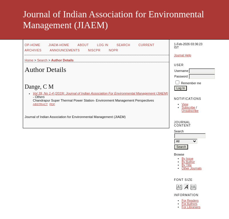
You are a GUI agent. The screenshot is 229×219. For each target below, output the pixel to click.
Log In (102, 45)
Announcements (65, 50)
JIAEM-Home (59, 45)
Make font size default (186, 186)
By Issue (187, 158)
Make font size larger (193, 186)
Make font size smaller (179, 186)
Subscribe (188, 107)
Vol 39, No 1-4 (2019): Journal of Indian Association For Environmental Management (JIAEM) (100, 93)
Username (181, 71)
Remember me (191, 83)
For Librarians (191, 207)
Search (123, 45)
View (185, 104)
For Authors (189, 203)
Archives (33, 50)
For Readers (190, 200)
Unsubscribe (190, 110)
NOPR (113, 50)
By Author (188, 162)
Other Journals (192, 168)
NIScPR (94, 50)
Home (29, 60)
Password (181, 76)
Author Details (62, 60)
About (83, 45)
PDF (52, 104)
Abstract (40, 104)
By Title (187, 165)
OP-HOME (32, 45)
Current (146, 45)
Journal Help (182, 55)
